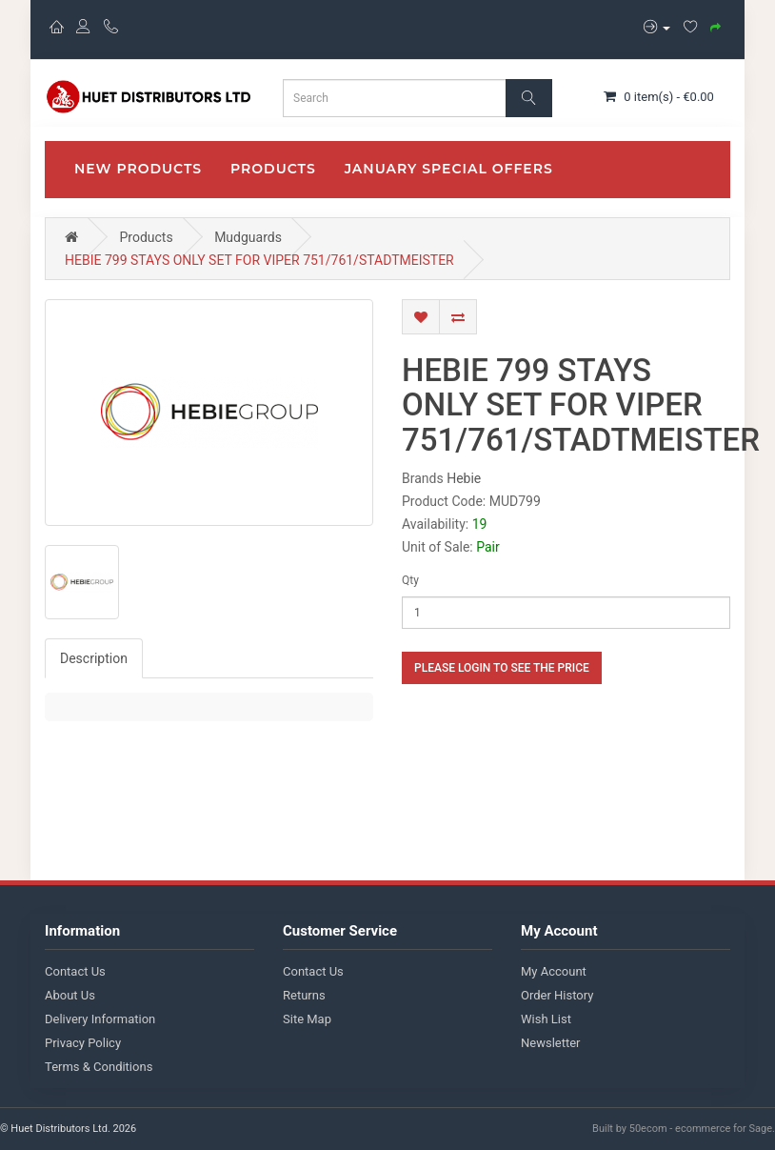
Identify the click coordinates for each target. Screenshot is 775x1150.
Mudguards (248, 237)
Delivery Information (100, 1019)
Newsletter (551, 1043)
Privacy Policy (83, 1043)
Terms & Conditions (98, 1066)
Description (94, 658)
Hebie (464, 478)
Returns (304, 995)
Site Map (307, 1019)
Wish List (546, 1019)
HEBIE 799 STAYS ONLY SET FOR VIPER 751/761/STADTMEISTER (259, 260)
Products (273, 168)
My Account (553, 971)
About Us (70, 995)
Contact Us (75, 971)
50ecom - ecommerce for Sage (700, 1128)
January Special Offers (449, 168)
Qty (410, 580)
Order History (557, 995)
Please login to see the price (501, 668)
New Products (138, 168)
